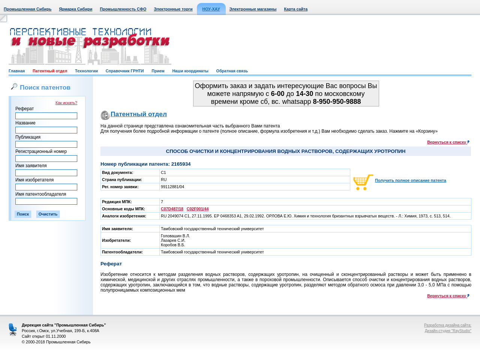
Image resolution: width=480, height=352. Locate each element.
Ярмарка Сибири (75, 9)
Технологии (86, 71)
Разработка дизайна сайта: (447, 325)
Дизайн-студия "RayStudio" (448, 331)
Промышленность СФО (123, 9)
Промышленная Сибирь (27, 9)
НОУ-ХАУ (211, 9)
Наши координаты (190, 71)
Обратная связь (232, 71)
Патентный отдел (50, 71)
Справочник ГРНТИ (125, 71)
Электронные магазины (253, 9)
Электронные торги (173, 9)
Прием (158, 71)
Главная (17, 71)
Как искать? (66, 102)
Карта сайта (296, 9)
